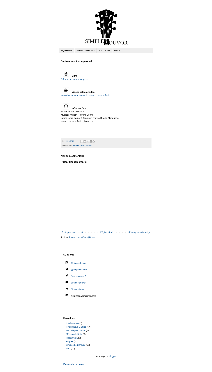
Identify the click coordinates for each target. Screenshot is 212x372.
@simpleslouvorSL (77, 269)
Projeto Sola (72, 338)
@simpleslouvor (76, 263)
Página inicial (67, 50)
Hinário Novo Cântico (82, 145)
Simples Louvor (78, 283)
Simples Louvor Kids (85, 50)
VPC (68, 348)
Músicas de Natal (74, 334)
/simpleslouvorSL (76, 276)
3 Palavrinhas (72, 323)
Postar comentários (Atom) (82, 237)
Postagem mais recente (73, 232)
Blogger (112, 356)
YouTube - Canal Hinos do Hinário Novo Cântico (86, 95)
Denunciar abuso (73, 364)
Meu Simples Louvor (76, 330)
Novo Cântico (104, 50)
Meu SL (117, 50)
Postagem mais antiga (139, 232)
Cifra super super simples (74, 79)
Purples (69, 341)
